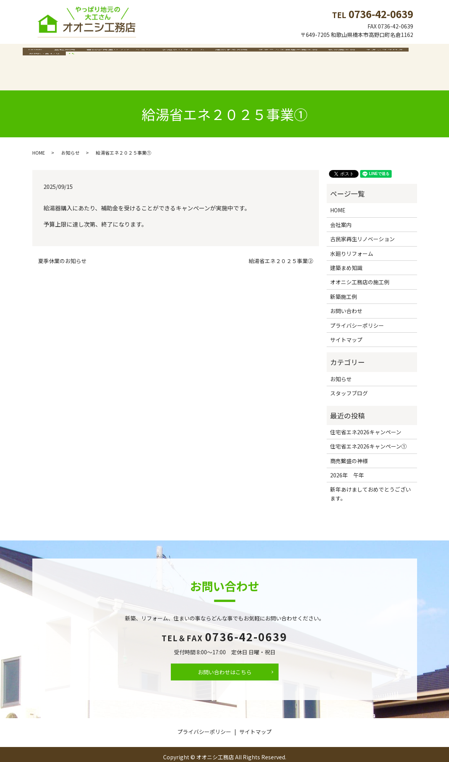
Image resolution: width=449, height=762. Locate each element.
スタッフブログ (361, 53)
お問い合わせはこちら (225, 656)
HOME (34, 53)
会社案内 (60, 53)
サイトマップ (346, 324)
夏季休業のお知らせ (62, 246)
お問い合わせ (403, 53)
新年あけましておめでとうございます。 (370, 478)
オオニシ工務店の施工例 (270, 53)
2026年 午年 (347, 460)
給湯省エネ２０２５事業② (281, 246)
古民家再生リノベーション (110, 53)
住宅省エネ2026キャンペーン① (368, 431)
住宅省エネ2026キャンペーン (365, 416)
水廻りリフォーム (172, 53)
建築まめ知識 (217, 53)
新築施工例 (321, 53)
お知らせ (70, 137)
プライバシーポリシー (357, 310)
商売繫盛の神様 (349, 445)
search (32, 65)
